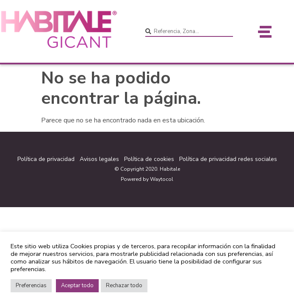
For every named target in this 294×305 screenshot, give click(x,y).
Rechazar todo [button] (124, 285)
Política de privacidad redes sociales (228, 159)
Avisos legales (99, 159)
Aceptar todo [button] (77, 285)
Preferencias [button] (31, 285)
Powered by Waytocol (147, 179)
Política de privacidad (46, 159)
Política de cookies (149, 159)
